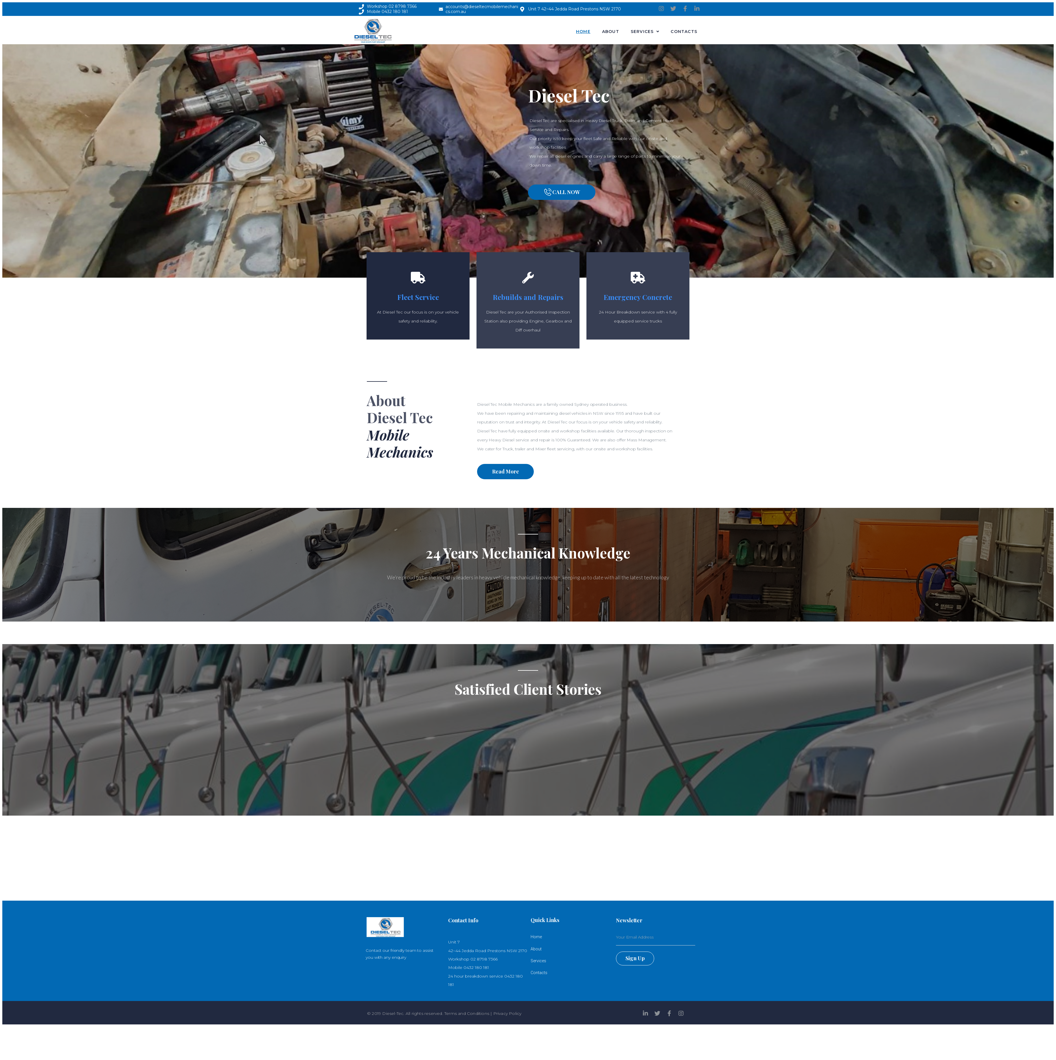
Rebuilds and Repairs (528, 297)
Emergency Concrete (638, 297)
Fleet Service (418, 297)
